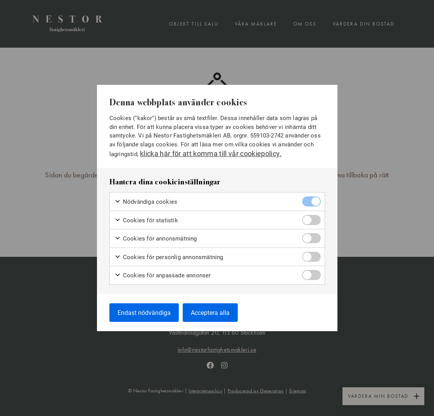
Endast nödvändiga (144, 312)
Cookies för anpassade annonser (162, 275)
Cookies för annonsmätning (155, 238)
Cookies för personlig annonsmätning (168, 257)
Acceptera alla (210, 312)
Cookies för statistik (146, 220)
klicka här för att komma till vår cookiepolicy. (211, 153)
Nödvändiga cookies (146, 202)
